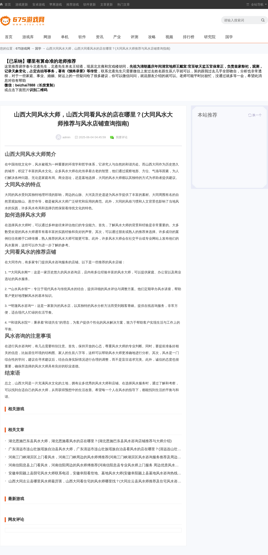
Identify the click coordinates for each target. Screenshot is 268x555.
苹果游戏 (55, 4)
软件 (82, 37)
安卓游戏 (38, 4)
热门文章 (123, 4)
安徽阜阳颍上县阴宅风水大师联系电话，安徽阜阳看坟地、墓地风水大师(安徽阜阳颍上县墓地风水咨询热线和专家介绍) (95, 473)
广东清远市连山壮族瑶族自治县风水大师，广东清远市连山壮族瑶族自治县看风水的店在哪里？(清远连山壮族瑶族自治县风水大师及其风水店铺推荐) (95, 449)
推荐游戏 (72, 4)
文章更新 (106, 4)
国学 (229, 37)
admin (66, 137)
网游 (47, 37)
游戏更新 (21, 4)
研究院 (210, 37)
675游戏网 (23, 48)
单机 (65, 37)
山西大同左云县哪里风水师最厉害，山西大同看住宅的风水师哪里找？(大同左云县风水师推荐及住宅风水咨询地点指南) (95, 481)
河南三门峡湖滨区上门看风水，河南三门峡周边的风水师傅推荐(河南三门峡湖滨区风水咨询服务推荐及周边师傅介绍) (95, 457)
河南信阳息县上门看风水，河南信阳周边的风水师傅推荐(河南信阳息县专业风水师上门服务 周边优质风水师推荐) (95, 465)
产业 (117, 37)
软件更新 (89, 4)
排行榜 (188, 37)
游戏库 (28, 37)
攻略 (152, 37)
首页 (8, 4)
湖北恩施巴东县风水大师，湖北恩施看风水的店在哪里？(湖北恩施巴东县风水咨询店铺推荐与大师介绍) (90, 441)
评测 (134, 37)
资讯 (99, 37)
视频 (169, 37)
